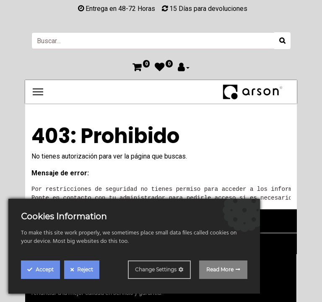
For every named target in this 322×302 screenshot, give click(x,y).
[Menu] (38, 92)
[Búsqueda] (282, 40)
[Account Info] (184, 68)
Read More (220, 269)
